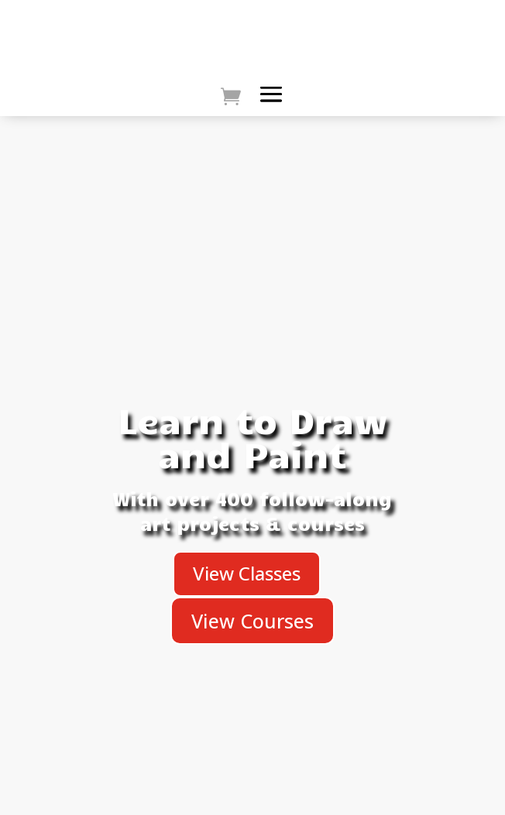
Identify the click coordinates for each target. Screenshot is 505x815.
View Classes (247, 573)
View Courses (252, 621)
